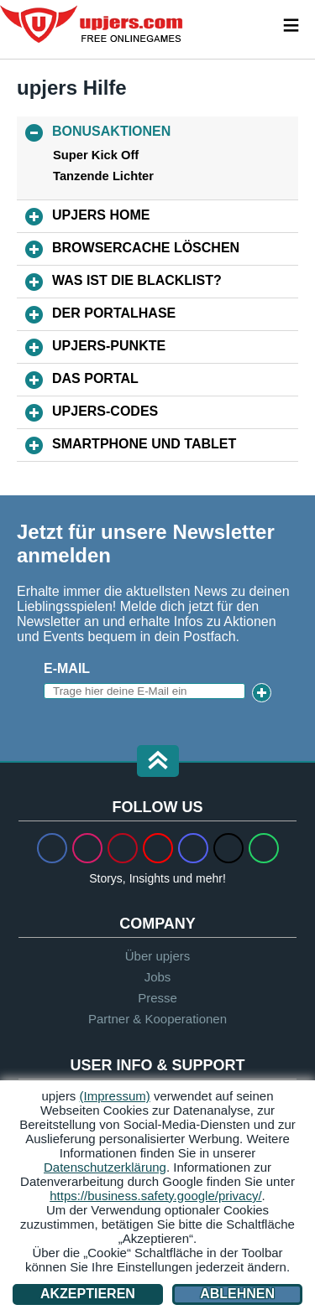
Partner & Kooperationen (157, 1019)
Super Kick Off (96, 155)
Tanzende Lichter (103, 176)
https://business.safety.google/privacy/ (155, 1195)
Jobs (157, 977)
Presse (157, 998)
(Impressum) (115, 1096)
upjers (92, 24)
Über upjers (158, 956)
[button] (158, 762)
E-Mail (67, 668)
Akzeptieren (87, 1294)
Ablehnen (237, 1294)
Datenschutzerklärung (105, 1167)
